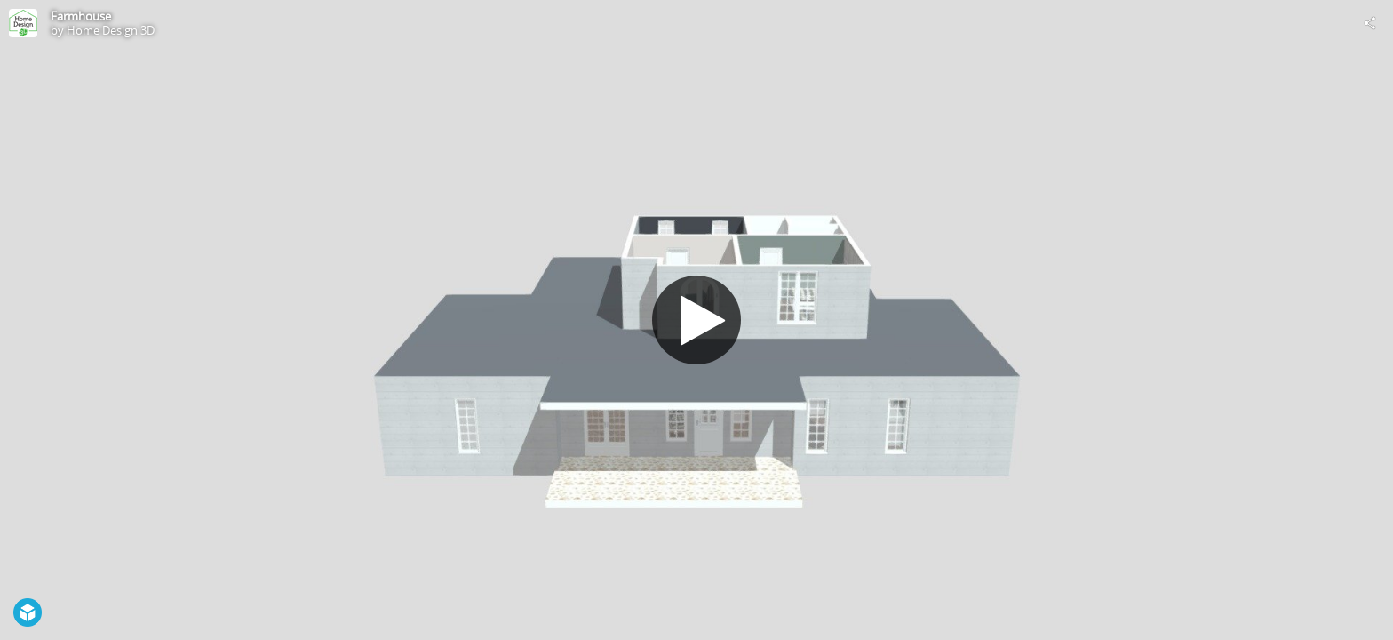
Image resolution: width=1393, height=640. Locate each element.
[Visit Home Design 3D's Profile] (23, 23)
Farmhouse (81, 16)
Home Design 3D (111, 30)
